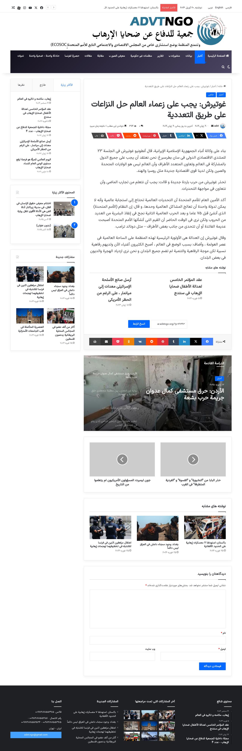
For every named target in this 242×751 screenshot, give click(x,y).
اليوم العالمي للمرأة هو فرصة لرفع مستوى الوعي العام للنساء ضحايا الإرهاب (33, 164)
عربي (210, 8)
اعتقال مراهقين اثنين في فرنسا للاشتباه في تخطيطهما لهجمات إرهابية (110, 544)
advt (216, 126)
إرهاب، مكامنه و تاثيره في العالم (34, 99)
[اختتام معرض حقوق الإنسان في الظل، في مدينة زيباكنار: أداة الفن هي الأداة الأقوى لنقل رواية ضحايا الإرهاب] (64, 209)
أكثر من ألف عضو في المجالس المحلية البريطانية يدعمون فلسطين (63, 333)
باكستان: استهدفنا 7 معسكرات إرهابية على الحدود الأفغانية (206, 544)
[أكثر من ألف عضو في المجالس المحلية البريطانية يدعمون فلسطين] (60, 316)
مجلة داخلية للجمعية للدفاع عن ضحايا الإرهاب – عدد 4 (33, 129)
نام (223, 633)
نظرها (21, 85)
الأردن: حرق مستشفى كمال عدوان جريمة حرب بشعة (185, 394)
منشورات (175, 56)
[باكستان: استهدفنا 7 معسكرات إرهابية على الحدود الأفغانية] (205, 527)
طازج (43, 85)
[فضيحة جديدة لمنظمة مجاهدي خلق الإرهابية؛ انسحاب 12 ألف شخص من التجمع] (132, 736)
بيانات (188, 56)
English (218, 8)
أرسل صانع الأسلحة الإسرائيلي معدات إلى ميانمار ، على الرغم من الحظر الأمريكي (35, 145)
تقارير (160, 56)
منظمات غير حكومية (141, 56)
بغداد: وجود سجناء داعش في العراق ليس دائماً (159, 546)
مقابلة (100, 56)
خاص (211, 95)
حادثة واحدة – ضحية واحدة (44, 56)
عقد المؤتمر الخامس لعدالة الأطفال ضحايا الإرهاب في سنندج (185, 286)
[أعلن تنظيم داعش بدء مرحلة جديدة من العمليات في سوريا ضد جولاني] (132, 725)
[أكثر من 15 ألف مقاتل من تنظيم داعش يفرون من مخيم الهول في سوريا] (149, 736)
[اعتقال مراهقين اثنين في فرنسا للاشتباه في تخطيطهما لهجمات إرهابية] (110, 527)
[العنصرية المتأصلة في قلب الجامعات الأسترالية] (30, 316)
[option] (158, 393)
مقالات (88, 56)
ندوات (20, 56)
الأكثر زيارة (67, 85)
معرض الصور (118, 56)
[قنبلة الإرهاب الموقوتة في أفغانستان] (167, 736)
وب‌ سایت (150, 649)
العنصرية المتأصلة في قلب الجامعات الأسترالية (31, 329)
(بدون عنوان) (43, 226)
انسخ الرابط (139, 324)
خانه (222, 86)
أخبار (199, 56)
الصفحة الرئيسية (218, 56)
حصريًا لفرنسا (72, 56)
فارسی (228, 8)
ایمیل (222, 649)
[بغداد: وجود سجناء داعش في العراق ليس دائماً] (157, 528)
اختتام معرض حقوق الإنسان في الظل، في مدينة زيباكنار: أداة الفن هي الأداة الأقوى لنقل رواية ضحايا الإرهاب (33, 209)
